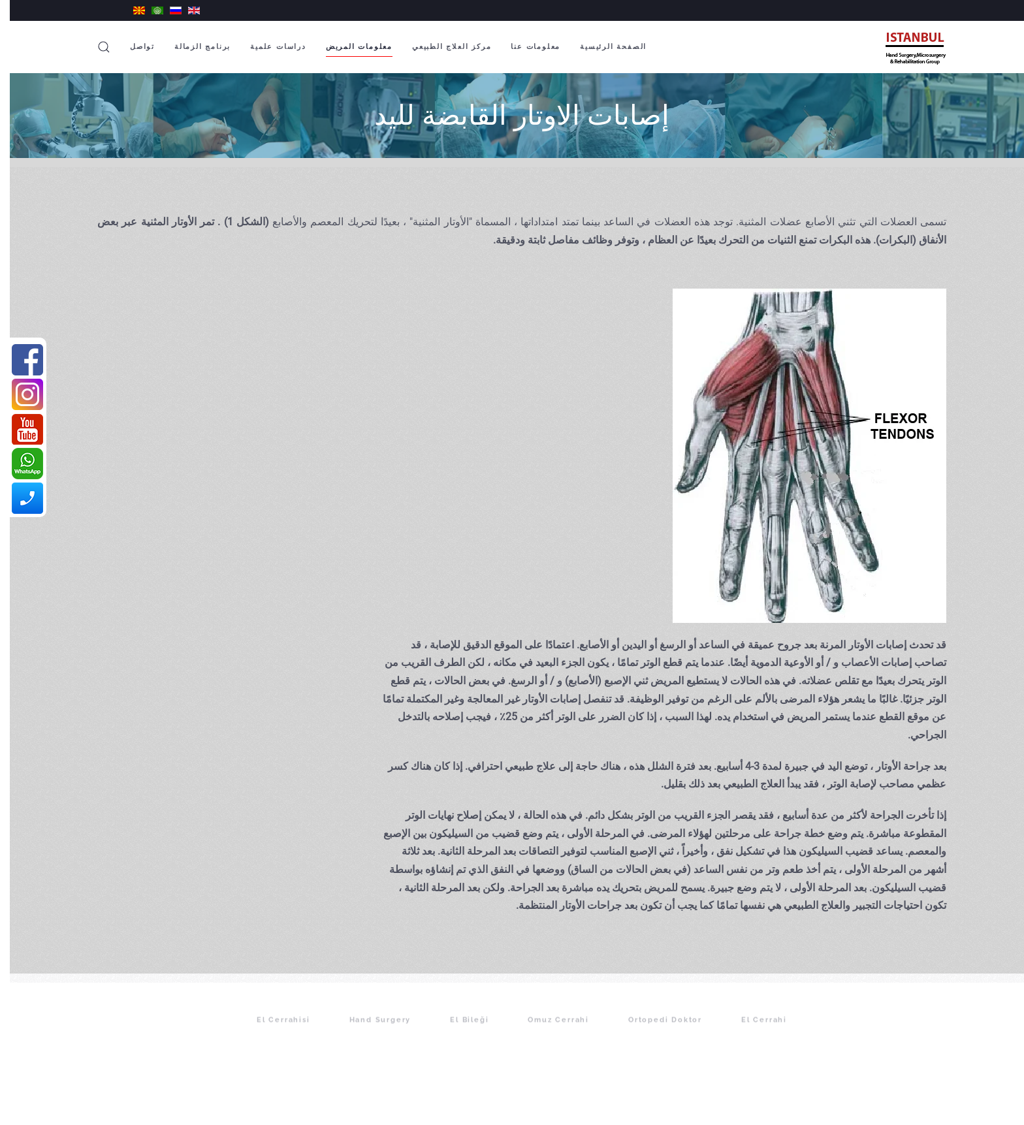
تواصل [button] (132, 46)
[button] (94, 47)
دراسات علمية (268, 46)
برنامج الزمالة (193, 46)
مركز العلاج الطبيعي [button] (441, 46)
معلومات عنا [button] (526, 46)
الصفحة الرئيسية (603, 46)
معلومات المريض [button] (349, 46)
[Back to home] (903, 47)
